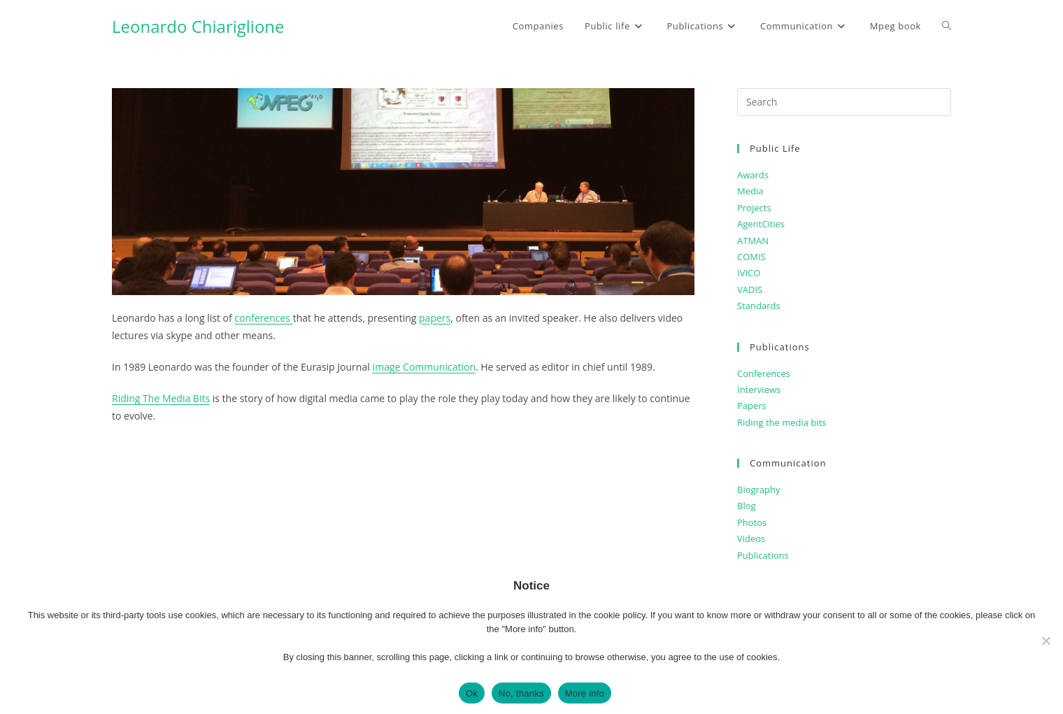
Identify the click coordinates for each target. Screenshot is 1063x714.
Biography (758, 489)
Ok (472, 693)
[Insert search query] (844, 102)
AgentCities (761, 223)
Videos (751, 538)
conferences (263, 317)
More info (584, 693)
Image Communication (424, 366)
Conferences (763, 373)
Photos (751, 522)
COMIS (751, 256)
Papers (751, 405)
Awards (753, 175)
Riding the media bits (781, 422)
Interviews (758, 389)
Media (750, 191)
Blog (746, 505)
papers (434, 317)
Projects (754, 207)
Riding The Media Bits (161, 398)
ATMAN (753, 240)
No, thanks (521, 693)
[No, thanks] (1046, 641)
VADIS (749, 289)
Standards (758, 305)
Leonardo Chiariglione (198, 26)
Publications (763, 555)
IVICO (748, 272)
